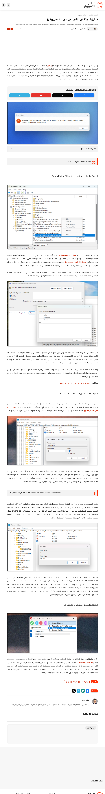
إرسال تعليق (90, 727)
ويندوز (69, 5)
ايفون (32, 5)
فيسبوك (58, 5)
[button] (87, 691)
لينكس (46, 5)
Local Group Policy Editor (67, 255)
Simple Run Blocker (86, 662)
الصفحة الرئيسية (93, 15)
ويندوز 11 (64, 5)
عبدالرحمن (90, 29)
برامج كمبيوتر (76, 5)
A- (8, 29)
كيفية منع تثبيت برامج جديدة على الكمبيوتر (75, 383)
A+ (11, 29)
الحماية (52, 5)
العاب (42, 5)
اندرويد (37, 5)
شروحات (75, 682)
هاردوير (21, 5)
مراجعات (27, 5)
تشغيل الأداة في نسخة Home (75, 262)
